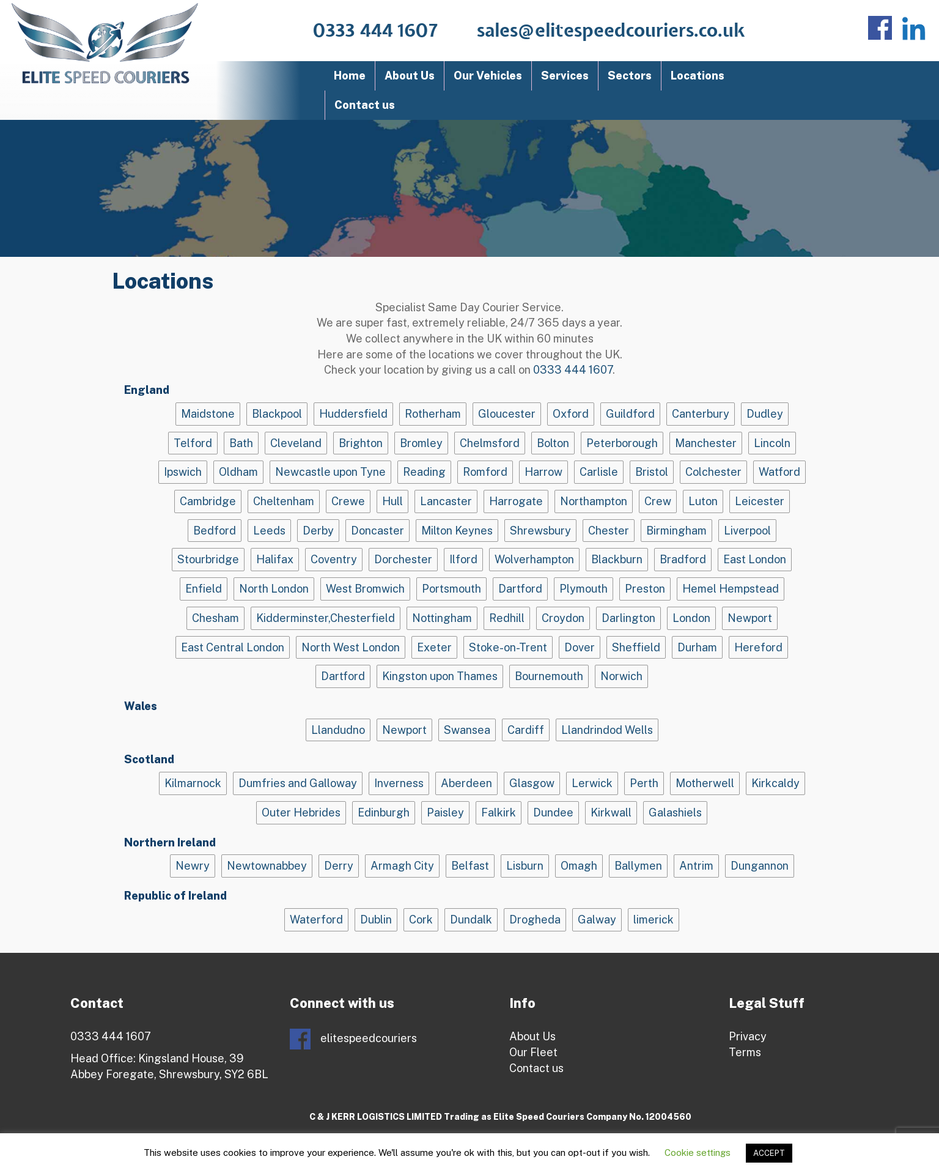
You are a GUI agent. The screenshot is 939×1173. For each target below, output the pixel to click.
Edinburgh (384, 812)
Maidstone (208, 413)
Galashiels (675, 812)
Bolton (553, 443)
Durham (697, 647)
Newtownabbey (267, 865)
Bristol (651, 471)
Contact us (364, 104)
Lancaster (446, 501)
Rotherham (433, 413)
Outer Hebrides (301, 812)
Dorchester (403, 559)
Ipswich (183, 471)
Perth (644, 783)
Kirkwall (611, 812)
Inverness (399, 783)
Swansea (467, 729)
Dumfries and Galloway (297, 783)
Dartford (520, 588)
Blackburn (617, 559)
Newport (749, 618)
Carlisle (599, 471)
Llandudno (338, 729)
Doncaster (377, 530)
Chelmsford (490, 443)
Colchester (713, 471)
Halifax (274, 559)
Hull (392, 501)
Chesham (215, 618)
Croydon (563, 618)
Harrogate (516, 501)
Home (350, 75)
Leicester (759, 501)
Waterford (316, 919)
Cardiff (525, 729)
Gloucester (507, 413)
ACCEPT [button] (769, 1153)
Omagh (579, 865)
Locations (697, 75)
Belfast (470, 865)
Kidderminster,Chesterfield (325, 618)
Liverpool (747, 530)
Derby (318, 530)
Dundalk (471, 919)
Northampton (593, 501)
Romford (485, 471)
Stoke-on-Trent (508, 647)
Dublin (376, 919)
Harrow (543, 471)
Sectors (630, 75)
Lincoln (772, 443)
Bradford (683, 559)
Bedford (214, 530)
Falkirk (498, 812)
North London (274, 588)
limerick (653, 919)
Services (565, 75)
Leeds (269, 530)
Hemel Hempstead (730, 588)
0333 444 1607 (375, 31)
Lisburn (524, 865)
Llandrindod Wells (607, 729)
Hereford (758, 647)
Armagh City (402, 865)
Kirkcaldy (775, 783)
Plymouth (583, 588)
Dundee (553, 812)
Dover (579, 647)
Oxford (571, 413)
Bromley (421, 443)
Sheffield (636, 647)
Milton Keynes (457, 530)
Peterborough (622, 443)
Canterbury (700, 413)
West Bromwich (365, 588)
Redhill (507, 618)
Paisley (445, 812)
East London (754, 559)
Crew (657, 501)
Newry (192, 865)
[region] (469, 188)
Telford (193, 443)
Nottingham (442, 618)
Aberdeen (466, 783)
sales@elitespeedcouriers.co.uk (611, 31)
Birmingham (676, 530)
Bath (241, 443)
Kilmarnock (192, 783)
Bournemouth (549, 676)
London (691, 618)
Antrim (696, 865)
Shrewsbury (540, 530)
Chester (608, 530)
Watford (779, 471)
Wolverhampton (534, 559)
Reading (424, 471)
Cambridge (208, 501)
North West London (350, 647)
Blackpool (277, 413)
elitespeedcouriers (353, 1039)
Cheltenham (283, 501)
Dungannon (760, 865)
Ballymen (638, 865)
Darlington (628, 618)
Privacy (748, 1036)
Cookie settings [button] (698, 1152)
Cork (421, 919)
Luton (703, 501)
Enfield (203, 588)
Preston (645, 588)
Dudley (764, 413)
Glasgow (531, 783)
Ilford (463, 559)
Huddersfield (353, 413)
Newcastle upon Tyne (330, 471)
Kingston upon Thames (440, 676)
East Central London (232, 647)
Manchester (706, 443)
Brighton (361, 443)
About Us (410, 75)
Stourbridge (208, 559)
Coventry (334, 559)
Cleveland (296, 443)
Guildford (630, 413)
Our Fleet (533, 1052)
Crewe (348, 501)
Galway (597, 919)
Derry (338, 865)
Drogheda (535, 919)
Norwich (621, 676)
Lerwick (592, 783)
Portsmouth (451, 588)
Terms (745, 1052)
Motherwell (705, 783)
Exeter (434, 647)
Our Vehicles (488, 75)
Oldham (238, 471)
